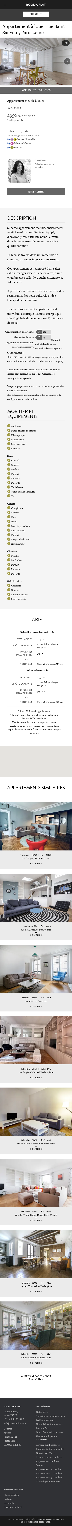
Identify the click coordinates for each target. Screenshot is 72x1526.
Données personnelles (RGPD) (36, 1522)
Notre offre (42, 1411)
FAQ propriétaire (44, 1420)
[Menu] (6, 5)
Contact (8, 1428)
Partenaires (9, 1440)
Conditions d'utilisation (50, 1519)
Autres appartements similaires (36, 1378)
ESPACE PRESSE (12, 1444)
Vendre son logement (47, 1436)
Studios (39, 1465)
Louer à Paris (42, 1428)
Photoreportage (11, 1495)
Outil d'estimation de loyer (49, 1432)
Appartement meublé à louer (50, 1416)
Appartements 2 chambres (49, 1473)
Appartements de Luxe (47, 1461)
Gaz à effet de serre (24, 337)
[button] (67, 61)
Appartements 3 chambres (49, 1477)
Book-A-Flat (36, 4)
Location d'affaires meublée (50, 1449)
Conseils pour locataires (48, 1481)
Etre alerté (36, 191)
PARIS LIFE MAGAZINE (13, 1489)
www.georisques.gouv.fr (19, 378)
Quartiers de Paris (45, 1453)
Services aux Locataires (48, 1444)
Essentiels (9, 1503)
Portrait (8, 1498)
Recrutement (10, 1436)
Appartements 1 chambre (48, 1469)
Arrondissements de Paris (49, 1457)
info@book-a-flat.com (15, 1423)
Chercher (36, 14)
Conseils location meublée (49, 1424)
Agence (7, 1432)
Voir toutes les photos (36, 90)
